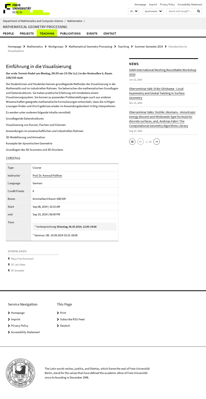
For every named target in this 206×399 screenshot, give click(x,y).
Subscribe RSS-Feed (72, 319)
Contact (109, 33)
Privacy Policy (167, 4)
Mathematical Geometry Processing (35, 26)
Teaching (47, 33)
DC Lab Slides (18, 264)
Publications (70, 33)
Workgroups (55, 46)
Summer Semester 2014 (149, 46)
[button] (133, 11)
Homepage (140, 4)
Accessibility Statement (190, 4)
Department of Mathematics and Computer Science (34, 21)
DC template (17, 270)
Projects (27, 33)
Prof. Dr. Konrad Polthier (47, 175)
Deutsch (65, 325)
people (8, 33)
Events (92, 33)
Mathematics (76, 21)
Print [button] (63, 312)
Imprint (153, 4)
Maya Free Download (22, 258)
